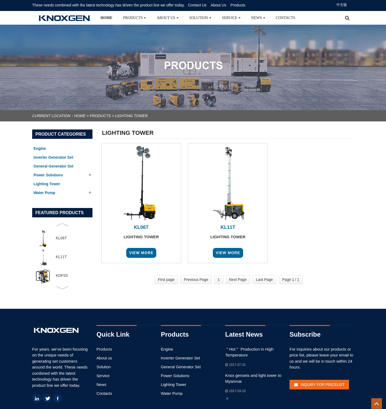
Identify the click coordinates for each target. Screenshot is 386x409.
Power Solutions (174, 375)
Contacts (285, 18)
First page (166, 279)
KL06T (61, 238)
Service (231, 18)
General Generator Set (179, 367)
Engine (166, 349)
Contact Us (197, 5)
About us (167, 18)
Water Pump (171, 393)
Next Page (238, 279)
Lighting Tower (131, 116)
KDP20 (62, 275)
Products (238, 5)
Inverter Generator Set (179, 358)
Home (106, 18)
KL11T (61, 257)
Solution (200, 18)
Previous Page (196, 279)
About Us (218, 5)
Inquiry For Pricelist (321, 384)
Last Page (264, 279)
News (258, 18)
